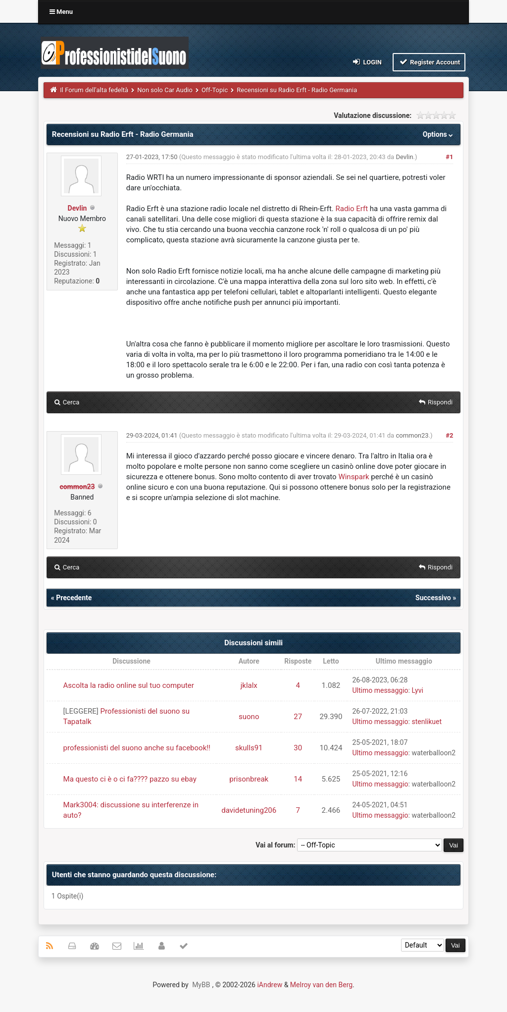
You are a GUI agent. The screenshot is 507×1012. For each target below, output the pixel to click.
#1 (449, 157)
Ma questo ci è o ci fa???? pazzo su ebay (130, 779)
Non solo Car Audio (165, 90)
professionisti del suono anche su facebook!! (136, 747)
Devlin (77, 208)
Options (439, 134)
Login (367, 61)
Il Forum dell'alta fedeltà (94, 90)
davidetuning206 (248, 810)
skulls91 (249, 747)
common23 (412, 435)
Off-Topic (215, 90)
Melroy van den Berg (321, 985)
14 (298, 779)
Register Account (429, 61)
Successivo (433, 598)
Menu (61, 11)
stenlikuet (426, 722)
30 (298, 747)
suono (249, 716)
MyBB (201, 985)
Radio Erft (352, 208)
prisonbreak (248, 779)
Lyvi (417, 690)
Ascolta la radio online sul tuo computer (128, 685)
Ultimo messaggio (380, 690)
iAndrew (269, 985)
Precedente (74, 598)
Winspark (353, 476)
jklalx (249, 685)
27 (298, 716)
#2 (449, 435)
